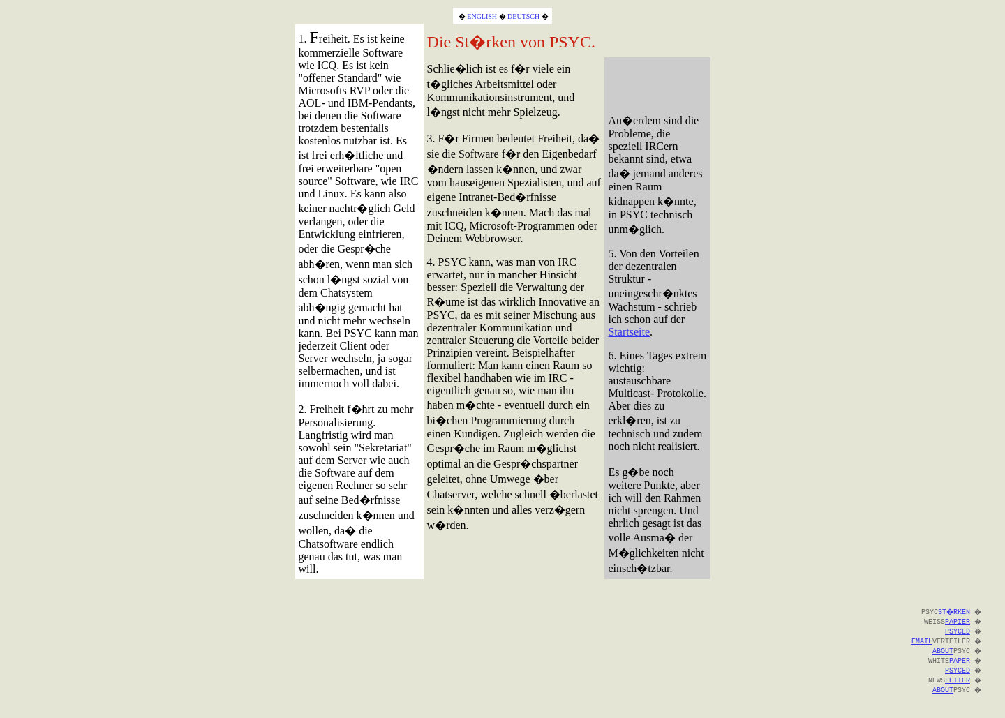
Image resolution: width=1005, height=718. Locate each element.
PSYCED (956, 631)
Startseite (629, 332)
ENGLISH (482, 16)
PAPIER (956, 621)
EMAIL (920, 640)
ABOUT (941, 650)
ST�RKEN (952, 611)
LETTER (956, 680)
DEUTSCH (523, 16)
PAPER (958, 660)
